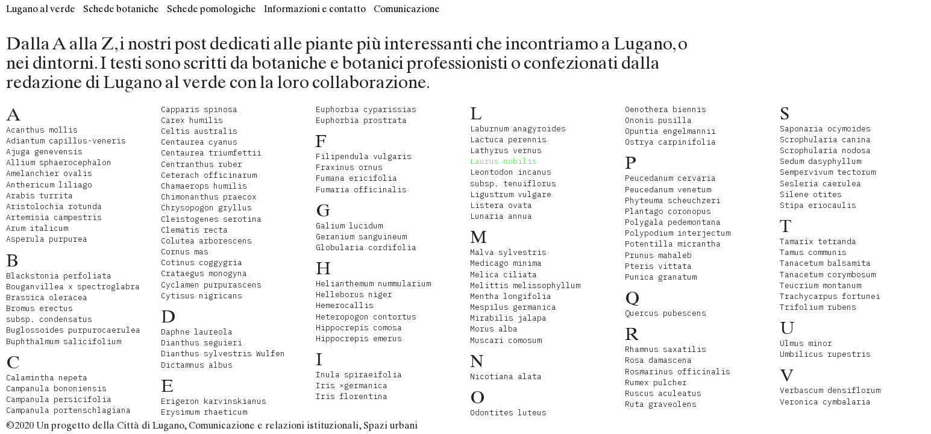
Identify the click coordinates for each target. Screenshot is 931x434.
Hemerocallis (345, 305)
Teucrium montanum (820, 285)
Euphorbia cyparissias (366, 109)
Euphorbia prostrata (361, 120)
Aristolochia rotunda (54, 206)
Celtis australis (199, 131)
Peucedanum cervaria (670, 178)
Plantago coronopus (668, 211)
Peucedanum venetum (668, 189)
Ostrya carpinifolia (670, 142)
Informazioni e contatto (315, 8)
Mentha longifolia (510, 296)
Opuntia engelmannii (670, 131)
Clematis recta (194, 230)
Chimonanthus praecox (209, 197)
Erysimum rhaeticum (204, 412)
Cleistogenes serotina (211, 219)
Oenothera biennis (665, 109)
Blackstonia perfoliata (58, 276)
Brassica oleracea (46, 297)
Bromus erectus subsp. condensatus (49, 313)
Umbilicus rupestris (825, 354)
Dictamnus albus (197, 365)
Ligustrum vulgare (510, 194)
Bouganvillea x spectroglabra (73, 286)
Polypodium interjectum (677, 233)
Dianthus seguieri (201, 343)
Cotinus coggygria (201, 262)
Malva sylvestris (508, 252)
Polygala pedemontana (673, 222)
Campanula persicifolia (58, 399)
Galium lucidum (349, 226)
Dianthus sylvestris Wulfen (223, 353)
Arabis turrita (39, 195)
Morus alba (494, 329)
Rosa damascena (658, 360)
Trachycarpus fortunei (830, 296)
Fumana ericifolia (356, 178)
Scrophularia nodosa (825, 150)
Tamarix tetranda (818, 241)
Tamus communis (813, 252)
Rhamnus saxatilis (665, 349)
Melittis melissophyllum (525, 285)
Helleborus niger (354, 294)
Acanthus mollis (42, 130)
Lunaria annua (501, 216)
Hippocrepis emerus (359, 338)
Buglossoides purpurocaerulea (73, 330)
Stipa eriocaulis (818, 205)
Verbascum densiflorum (830, 390)
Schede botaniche (121, 8)
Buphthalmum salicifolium (63, 341)
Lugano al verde (40, 8)
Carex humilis (192, 120)
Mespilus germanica (513, 307)
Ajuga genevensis (44, 151)
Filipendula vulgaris (364, 156)
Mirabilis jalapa (508, 318)
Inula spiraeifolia (359, 375)
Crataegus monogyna (204, 273)
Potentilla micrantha (673, 244)
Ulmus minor (806, 343)
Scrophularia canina (825, 139)
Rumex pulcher (656, 382)
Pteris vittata (658, 266)
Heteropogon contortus (366, 317)
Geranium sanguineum (361, 236)
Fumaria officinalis (361, 189)
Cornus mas (184, 252)
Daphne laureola (197, 332)
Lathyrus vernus (506, 150)
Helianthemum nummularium (373, 283)
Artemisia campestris (54, 217)
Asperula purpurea (46, 239)
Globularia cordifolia (366, 247)
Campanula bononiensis (56, 388)
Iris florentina (351, 396)
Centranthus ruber (201, 164)
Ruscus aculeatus (663, 393)
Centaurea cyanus (199, 142)
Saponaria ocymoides (825, 129)
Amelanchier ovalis (49, 173)
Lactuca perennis (508, 139)
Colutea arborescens (206, 241)
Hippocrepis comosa (359, 327)
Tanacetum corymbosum (828, 274)
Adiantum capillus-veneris (66, 141)
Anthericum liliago (49, 185)
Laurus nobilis (503, 161)
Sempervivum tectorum (828, 172)
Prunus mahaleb (658, 255)
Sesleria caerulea (820, 183)
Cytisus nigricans (201, 296)
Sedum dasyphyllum (820, 161)
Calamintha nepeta (46, 378)
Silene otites (811, 194)
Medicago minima (506, 263)
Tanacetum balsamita (825, 263)
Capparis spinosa (199, 109)
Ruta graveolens (661, 404)
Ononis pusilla (658, 120)
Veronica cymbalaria (825, 402)
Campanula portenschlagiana (68, 410)
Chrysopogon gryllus (206, 208)
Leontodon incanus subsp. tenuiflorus (513, 177)
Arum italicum (37, 228)
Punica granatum (661, 277)
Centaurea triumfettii (211, 153)
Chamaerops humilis (204, 186)
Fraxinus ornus (349, 167)
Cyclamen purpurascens (211, 285)
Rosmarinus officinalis (677, 371)
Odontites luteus (508, 412)
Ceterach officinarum (209, 175)
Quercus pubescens (665, 313)
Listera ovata (501, 205)
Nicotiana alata (506, 376)
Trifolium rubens (818, 307)
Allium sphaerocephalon (58, 162)
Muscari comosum (506, 340)
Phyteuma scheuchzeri (673, 200)
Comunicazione (407, 8)
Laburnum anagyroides (518, 129)
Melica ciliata (503, 274)
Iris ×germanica (351, 385)
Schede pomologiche (211, 8)
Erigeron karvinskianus (213, 401)
